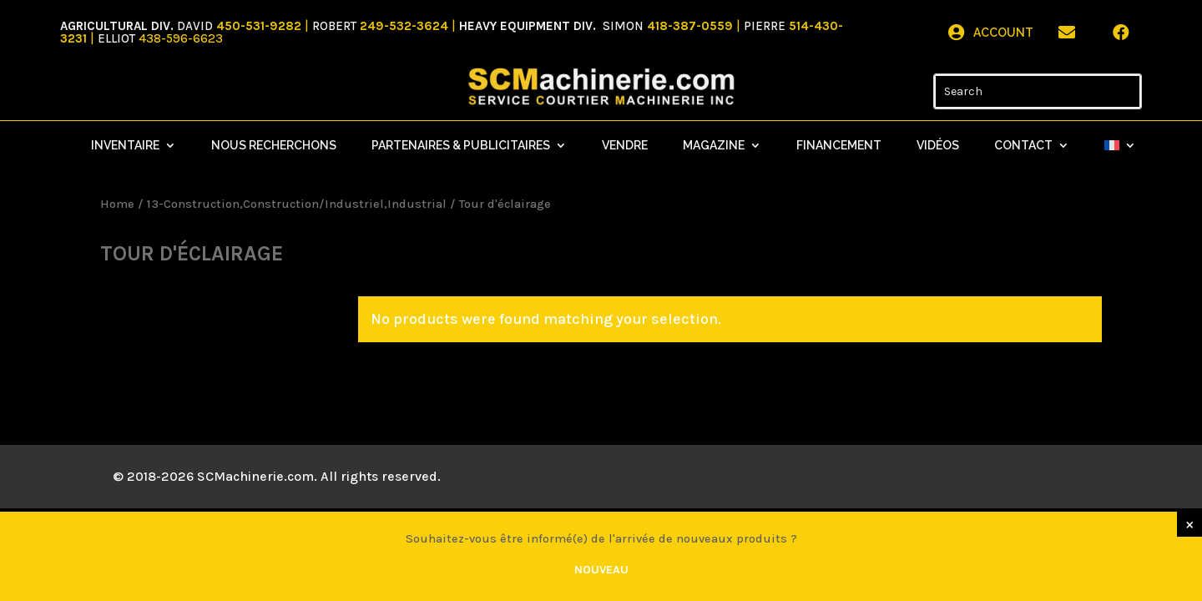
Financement (838, 145)
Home (117, 204)
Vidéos (938, 145)
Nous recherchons (273, 145)
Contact (1023, 145)
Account (1003, 32)
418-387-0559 (691, 25)
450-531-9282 (258, 25)
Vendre (625, 145)
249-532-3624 (404, 25)
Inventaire (125, 145)
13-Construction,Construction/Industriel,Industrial (297, 204)
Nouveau (601, 570)
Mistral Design (563, 476)
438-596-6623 (181, 38)
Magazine (714, 145)
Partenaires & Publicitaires (460, 145)
